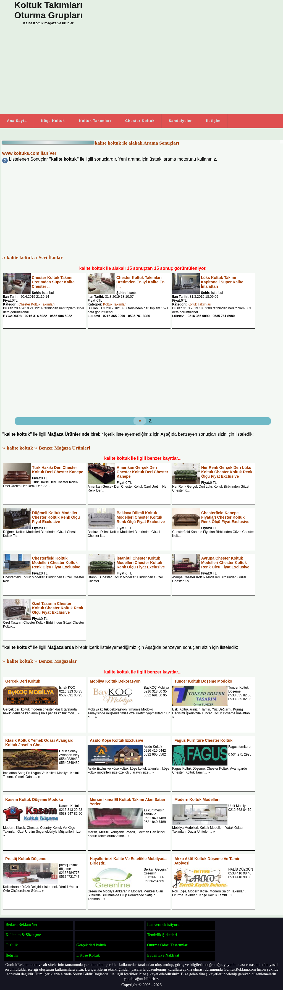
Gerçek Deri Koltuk (22, 681)
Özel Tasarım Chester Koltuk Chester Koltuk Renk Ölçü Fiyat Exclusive (57, 608)
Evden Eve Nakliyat (163, 955)
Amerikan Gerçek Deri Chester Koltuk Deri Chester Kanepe (142, 472)
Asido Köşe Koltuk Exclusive (116, 740)
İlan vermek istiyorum (164, 924)
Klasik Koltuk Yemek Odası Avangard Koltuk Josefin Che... (39, 742)
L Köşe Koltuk (88, 955)
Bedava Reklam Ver (21, 924)
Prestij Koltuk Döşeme (25, 858)
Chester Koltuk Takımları (37, 304)
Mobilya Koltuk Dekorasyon (115, 681)
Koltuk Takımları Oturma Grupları (48, 10)
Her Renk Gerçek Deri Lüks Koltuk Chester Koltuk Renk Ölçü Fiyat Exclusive (226, 472)
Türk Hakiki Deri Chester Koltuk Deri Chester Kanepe (57, 469)
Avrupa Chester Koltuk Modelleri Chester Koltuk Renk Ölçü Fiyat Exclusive (225, 562)
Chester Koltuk (139, 121)
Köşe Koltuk (53, 121)
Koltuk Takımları (95, 121)
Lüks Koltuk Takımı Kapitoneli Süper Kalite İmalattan (222, 282)
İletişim (213, 121)
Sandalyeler (180, 121)
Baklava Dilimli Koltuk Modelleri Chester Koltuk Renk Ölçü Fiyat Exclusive (141, 517)
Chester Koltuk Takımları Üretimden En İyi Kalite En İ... (140, 282)
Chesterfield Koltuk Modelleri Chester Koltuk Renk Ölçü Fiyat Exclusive (56, 562)
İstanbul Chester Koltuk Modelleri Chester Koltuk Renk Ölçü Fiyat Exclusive (141, 562)
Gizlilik (12, 945)
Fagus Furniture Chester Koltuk (203, 740)
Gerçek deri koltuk (91, 945)
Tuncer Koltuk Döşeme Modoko (203, 681)
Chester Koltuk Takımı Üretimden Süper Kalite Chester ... (53, 282)
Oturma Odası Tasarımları (167, 945)
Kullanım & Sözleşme (23, 934)
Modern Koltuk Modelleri (196, 799)
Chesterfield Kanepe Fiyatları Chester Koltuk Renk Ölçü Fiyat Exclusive (225, 517)
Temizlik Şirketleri (162, 934)
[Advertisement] (124, 71)
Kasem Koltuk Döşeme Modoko (34, 799)
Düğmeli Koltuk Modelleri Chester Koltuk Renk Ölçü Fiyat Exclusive (56, 517)
